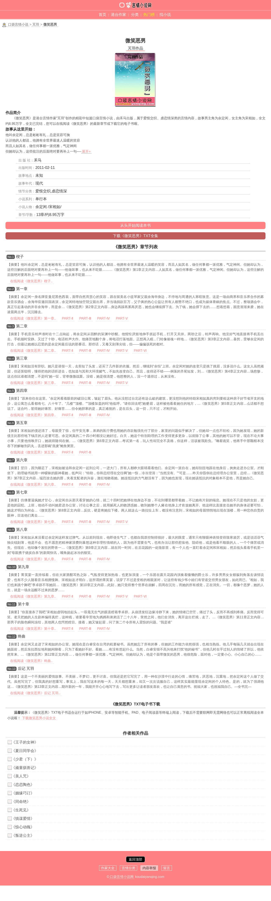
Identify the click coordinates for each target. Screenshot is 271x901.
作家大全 (108, 868)
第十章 (23, 604)
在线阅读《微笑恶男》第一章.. (33, 318)
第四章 (22, 390)
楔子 (20, 256)
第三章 (22, 358)
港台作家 (118, 15)
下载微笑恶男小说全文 (39, 718)
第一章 (22, 289)
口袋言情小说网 (122, 877)
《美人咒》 (20, 776)
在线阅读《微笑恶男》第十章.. (33, 628)
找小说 (165, 15)
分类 (135, 15)
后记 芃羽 (26, 668)
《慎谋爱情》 (22, 818)
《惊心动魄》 (22, 827)
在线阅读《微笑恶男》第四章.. (33, 415)
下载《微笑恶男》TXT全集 (135, 236)
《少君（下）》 (24, 759)
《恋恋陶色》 (22, 785)
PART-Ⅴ (122, 318)
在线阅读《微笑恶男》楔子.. (31, 281)
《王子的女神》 (24, 742)
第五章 (22, 423)
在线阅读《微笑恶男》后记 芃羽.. (35, 693)
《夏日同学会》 (24, 751)
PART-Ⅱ (67, 318)
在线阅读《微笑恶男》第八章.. (33, 559)
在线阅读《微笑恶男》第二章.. (33, 350)
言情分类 (128, 868)
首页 (102, 15)
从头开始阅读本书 (135, 225)
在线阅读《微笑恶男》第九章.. (33, 596)
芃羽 (35, 24)
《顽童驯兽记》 (24, 768)
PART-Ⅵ (140, 350)
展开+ (86, 151)
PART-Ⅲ (85, 318)
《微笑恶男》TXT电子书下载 (135, 704)
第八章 (22, 529)
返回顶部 (135, 859)
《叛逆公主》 (22, 835)
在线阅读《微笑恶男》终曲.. (31, 661)
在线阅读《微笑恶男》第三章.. (33, 383)
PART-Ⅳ (103, 318)
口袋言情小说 (18, 24)
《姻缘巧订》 (22, 793)
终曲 (21, 636)
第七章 (22, 492)
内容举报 (149, 868)
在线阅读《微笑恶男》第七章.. (33, 522)
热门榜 (149, 15)
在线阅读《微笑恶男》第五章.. (33, 452)
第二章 (22, 326)
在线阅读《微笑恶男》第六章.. (33, 484)
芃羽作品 (135, 48)
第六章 (22, 460)
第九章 (23, 567)
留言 (166, 868)
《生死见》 (20, 810)
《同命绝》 (20, 801)
